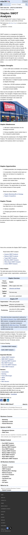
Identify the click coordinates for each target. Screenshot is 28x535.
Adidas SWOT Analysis (8, 357)
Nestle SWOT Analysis (8, 454)
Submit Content (6, 490)
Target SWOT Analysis (10, 258)
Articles (4, 480)
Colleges (3, 511)
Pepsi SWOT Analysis (8, 456)
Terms (2, 503)
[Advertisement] (14, 30)
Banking (3, 374)
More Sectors (5, 381)
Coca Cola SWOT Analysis (8, 364)
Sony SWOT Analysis (8, 449)
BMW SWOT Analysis (7, 359)
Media (2, 514)
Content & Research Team (10, 319)
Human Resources (7, 423)
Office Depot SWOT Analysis (12, 262)
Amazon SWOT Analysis (11, 254)
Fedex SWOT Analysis (7, 366)
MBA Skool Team (12, 23)
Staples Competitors (10, 196)
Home (2, 494)
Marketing (5, 419)
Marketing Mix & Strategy (9, 470)
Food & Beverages (6, 375)
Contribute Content (5, 508)
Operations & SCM (7, 421)
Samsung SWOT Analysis (8, 361)
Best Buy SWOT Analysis (11, 260)
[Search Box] (18, 4)
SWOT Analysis (6, 469)
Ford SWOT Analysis (8, 443)
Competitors (5, 476)
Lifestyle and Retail (14, 288)
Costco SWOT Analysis (10, 263)
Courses (25, 1)
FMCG (3, 377)
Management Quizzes (8, 430)
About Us (25, 404)
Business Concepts (7, 467)
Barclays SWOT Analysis (9, 447)
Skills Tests (5, 432)
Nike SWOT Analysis (7, 363)
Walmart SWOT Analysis (11, 256)
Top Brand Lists (6, 478)
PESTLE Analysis (7, 472)
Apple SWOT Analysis (8, 445)
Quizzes (2, 517)
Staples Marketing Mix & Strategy (13, 194)
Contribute (14, 394)
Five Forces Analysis (8, 474)
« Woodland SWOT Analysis (8, 346)
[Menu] (1, 4)
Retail (3, 379)
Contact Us (3, 500)
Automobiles (5, 372)
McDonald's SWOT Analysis (10, 458)
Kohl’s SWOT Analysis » (7, 349)
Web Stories (3, 525)
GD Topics (5, 482)
